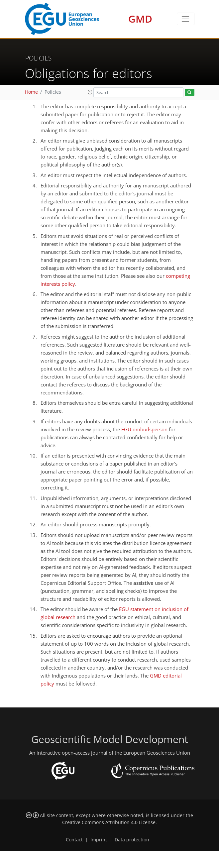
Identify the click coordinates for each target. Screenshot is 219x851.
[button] (90, 92)
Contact (74, 840)
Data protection (132, 840)
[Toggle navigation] (185, 19)
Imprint (98, 840)
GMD (140, 19)
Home (31, 92)
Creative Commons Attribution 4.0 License (109, 822)
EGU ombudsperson (144, 429)
